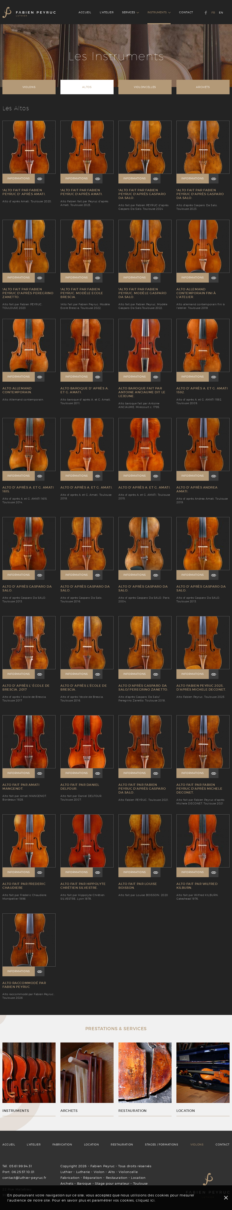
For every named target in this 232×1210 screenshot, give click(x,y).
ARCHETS (203, 87)
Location (138, 1178)
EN (221, 12)
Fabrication (70, 1178)
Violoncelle (128, 1172)
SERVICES (130, 12)
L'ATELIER (107, 12)
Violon (99, 1172)
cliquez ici (145, 1200)
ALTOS (87, 87)
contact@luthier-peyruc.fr (24, 1178)
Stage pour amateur (112, 1183)
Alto (111, 1172)
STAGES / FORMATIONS (161, 1144)
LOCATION (91, 1144)
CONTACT (186, 12)
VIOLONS (29, 87)
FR (213, 12)
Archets (66, 1183)
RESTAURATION (122, 1144)
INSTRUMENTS (159, 12)
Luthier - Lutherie (75, 1172)
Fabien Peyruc (102, 1166)
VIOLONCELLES (145, 87)
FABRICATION (62, 1144)
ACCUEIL (85, 12)
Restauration (117, 1178)
